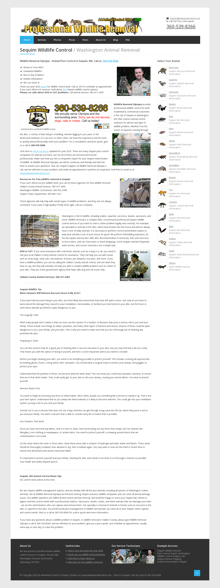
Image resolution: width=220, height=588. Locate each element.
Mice (171, 128)
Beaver (172, 177)
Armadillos (174, 165)
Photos (57, 39)
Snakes (172, 238)
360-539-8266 (181, 26)
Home (27, 39)
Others (172, 263)
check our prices (41, 151)
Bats (171, 226)
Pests (85, 39)
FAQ (128, 39)
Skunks (172, 104)
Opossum (173, 91)
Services (42, 39)
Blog (115, 39)
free (65, 89)
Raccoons (174, 67)
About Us (101, 39)
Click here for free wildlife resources (85, 562)
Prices (72, 39)
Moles (172, 140)
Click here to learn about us (81, 558)
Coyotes (173, 201)
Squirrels (173, 79)
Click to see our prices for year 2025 (85, 550)
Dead (171, 250)
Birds (171, 214)
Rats (171, 116)
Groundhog (174, 153)
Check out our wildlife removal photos (86, 554)
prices (44, 86)
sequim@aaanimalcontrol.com (185, 18)
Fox (170, 189)
